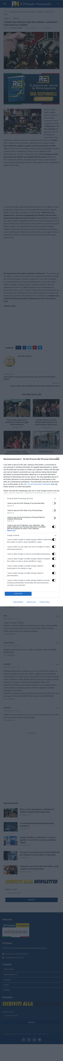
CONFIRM (18, 593)
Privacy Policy (44, 602)
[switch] (54, 503)
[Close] (58, 459)
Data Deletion (18, 602)
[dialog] (31, 530)
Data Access (31, 602)
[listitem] (31, 498)
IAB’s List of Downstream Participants (37, 484)
